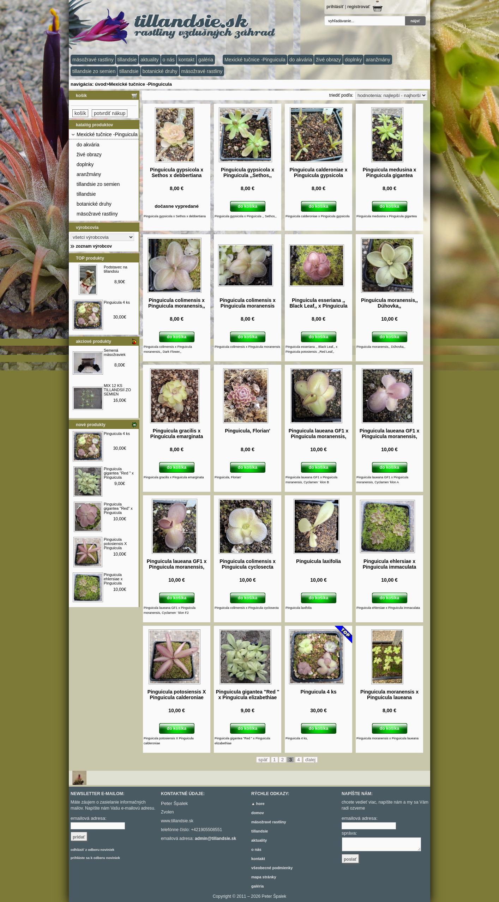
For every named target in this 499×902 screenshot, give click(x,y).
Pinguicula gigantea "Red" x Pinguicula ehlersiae (118, 510)
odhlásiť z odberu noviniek (92, 850)
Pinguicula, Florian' (247, 431)
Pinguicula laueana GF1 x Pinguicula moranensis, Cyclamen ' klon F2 (177, 566)
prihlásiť (335, 6)
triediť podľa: (341, 95)
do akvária (300, 59)
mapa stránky (263, 877)
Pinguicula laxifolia (318, 561)
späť (263, 759)
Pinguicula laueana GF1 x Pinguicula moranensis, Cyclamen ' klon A (390, 436)
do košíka (247, 206)
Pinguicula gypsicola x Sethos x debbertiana (176, 172)
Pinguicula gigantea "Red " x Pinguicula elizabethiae (119, 475)
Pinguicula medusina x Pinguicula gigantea (389, 172)
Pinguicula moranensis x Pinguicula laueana (389, 694)
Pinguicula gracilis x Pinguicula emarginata (176, 433)
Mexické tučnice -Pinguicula (254, 59)
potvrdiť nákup (109, 113)
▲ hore (258, 803)
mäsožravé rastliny (93, 59)
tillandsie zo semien (93, 71)
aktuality (149, 59)
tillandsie (127, 59)
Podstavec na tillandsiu (115, 269)
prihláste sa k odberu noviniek (95, 858)
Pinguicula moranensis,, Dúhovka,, (389, 303)
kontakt (186, 59)
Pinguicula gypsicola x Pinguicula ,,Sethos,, (247, 172)
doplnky (353, 59)
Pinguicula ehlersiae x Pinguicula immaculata (114, 581)
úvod (100, 84)
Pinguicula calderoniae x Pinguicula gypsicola (318, 172)
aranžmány (378, 59)
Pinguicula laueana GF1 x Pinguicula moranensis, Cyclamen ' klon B (319, 436)
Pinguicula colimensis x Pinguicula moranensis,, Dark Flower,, (176, 305)
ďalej (310, 759)
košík (81, 95)
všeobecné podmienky (272, 868)
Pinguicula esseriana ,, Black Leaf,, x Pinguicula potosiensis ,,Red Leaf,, (318, 305)
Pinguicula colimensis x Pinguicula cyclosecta (248, 564)
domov (257, 813)
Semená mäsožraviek (115, 352)
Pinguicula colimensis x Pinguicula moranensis (248, 303)
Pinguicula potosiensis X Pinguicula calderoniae (115, 545)
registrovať (358, 6)
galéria (205, 59)
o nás (169, 59)
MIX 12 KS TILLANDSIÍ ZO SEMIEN (117, 389)
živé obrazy (328, 59)
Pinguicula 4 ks (117, 302)
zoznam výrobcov (94, 246)
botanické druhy (160, 71)
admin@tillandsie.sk (215, 838)
